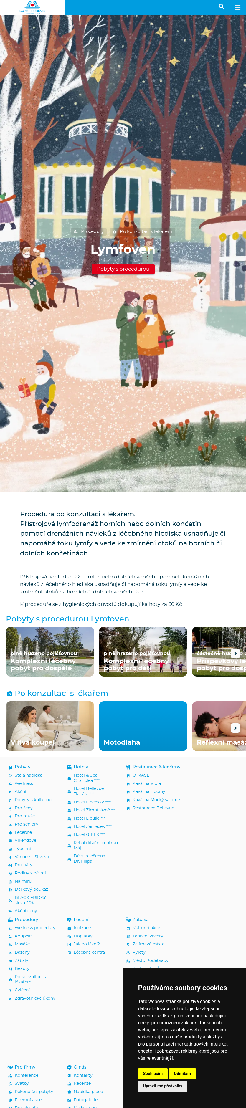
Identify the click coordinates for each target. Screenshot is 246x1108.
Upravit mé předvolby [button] (162, 1086)
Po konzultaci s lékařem (142, 232)
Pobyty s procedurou (123, 269)
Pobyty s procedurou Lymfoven (67, 619)
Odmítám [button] (182, 1073)
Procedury (89, 232)
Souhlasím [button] (153, 1073)
